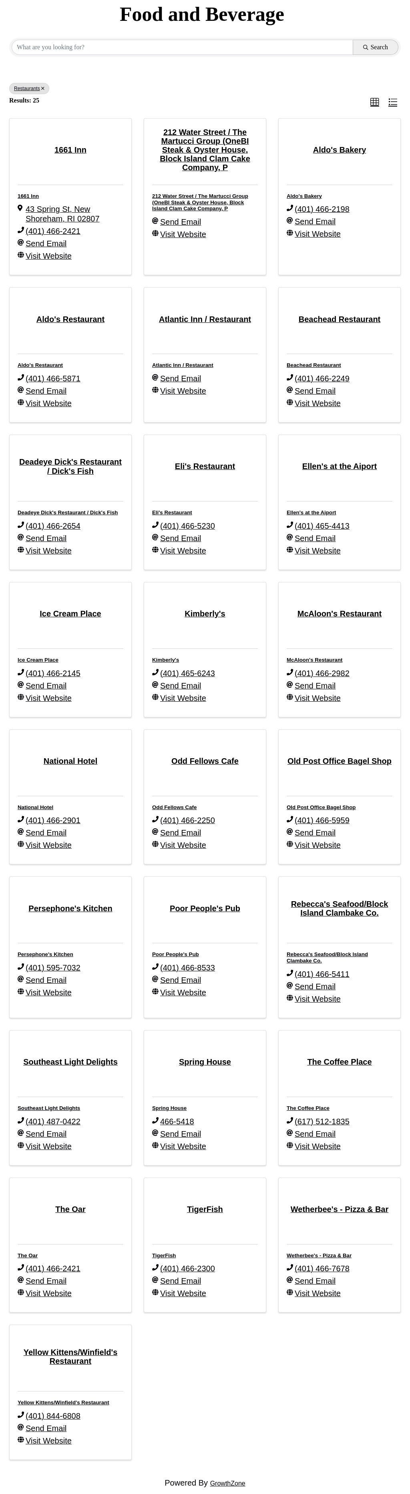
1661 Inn (28, 196)
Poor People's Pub (175, 954)
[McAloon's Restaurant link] (339, 613)
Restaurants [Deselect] (29, 88)
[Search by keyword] (182, 47)
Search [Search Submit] (375, 47)
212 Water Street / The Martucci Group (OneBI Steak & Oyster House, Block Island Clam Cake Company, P (200, 202)
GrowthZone (227, 1483)
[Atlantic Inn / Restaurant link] (205, 319)
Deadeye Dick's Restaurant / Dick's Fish (68, 512)
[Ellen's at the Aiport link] (339, 466)
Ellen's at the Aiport (311, 512)
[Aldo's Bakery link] (339, 149)
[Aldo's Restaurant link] (70, 319)
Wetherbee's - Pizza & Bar (319, 1255)
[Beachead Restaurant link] (340, 319)
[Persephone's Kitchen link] (70, 908)
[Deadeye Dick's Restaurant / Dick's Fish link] (70, 466)
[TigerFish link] (205, 1209)
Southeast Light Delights (49, 1108)
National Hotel (35, 807)
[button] (375, 102)
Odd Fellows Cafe (174, 807)
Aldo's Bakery (304, 196)
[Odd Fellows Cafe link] (205, 761)
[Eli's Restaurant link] (205, 466)
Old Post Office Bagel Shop (321, 807)
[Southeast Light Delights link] (70, 1061)
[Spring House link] (205, 1061)
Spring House (169, 1108)
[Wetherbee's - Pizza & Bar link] (339, 1209)
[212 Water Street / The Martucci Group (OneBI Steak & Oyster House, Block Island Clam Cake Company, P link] (205, 150)
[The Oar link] (70, 1209)
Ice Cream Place (38, 660)
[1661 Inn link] (70, 149)
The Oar (28, 1255)
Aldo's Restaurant (40, 365)
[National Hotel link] (70, 761)
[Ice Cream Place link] (70, 613)
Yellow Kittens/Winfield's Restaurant (63, 1402)
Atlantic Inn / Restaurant (182, 365)
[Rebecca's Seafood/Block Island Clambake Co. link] (339, 908)
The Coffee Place (308, 1108)
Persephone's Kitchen (45, 954)
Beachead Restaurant (314, 365)
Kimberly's (165, 660)
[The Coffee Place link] (339, 1061)
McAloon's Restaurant (315, 660)
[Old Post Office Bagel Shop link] (339, 761)
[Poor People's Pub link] (205, 908)
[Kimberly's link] (205, 613)
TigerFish (164, 1255)
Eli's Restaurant (172, 512)
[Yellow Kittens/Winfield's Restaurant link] (70, 1356)
